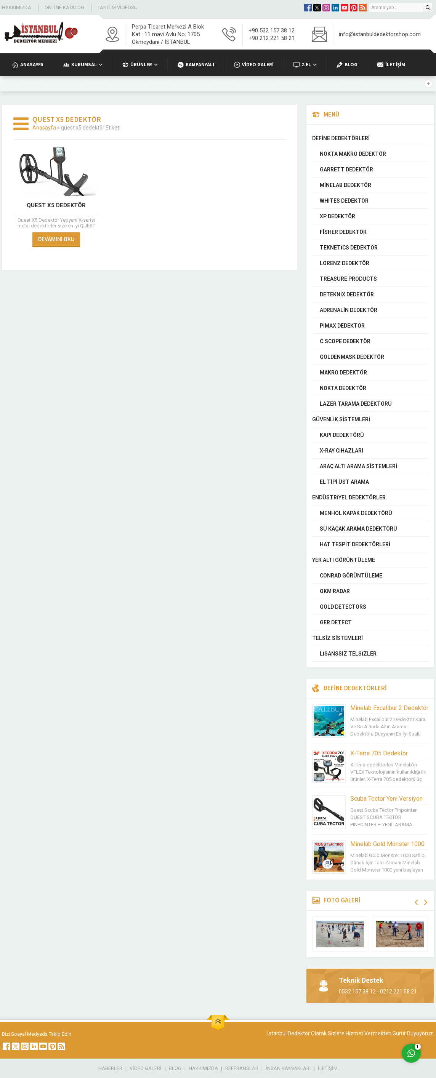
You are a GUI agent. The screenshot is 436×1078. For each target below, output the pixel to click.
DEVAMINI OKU (56, 239)
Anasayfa (44, 128)
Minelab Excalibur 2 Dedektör (389, 708)
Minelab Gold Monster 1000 (387, 844)
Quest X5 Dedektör (56, 205)
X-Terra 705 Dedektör (379, 753)
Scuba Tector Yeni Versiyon (386, 798)
